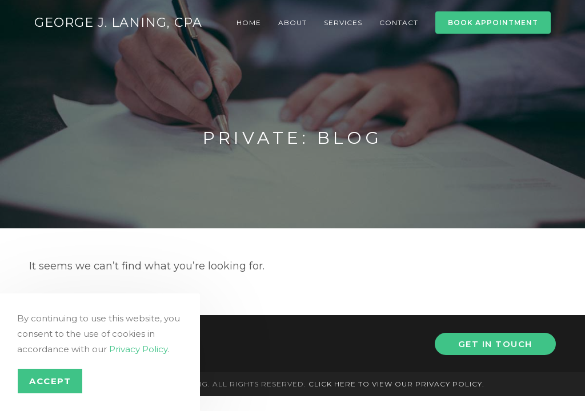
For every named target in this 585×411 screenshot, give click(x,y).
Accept (50, 381)
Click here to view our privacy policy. (396, 384)
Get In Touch (495, 344)
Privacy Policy (138, 349)
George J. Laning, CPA (118, 22)
